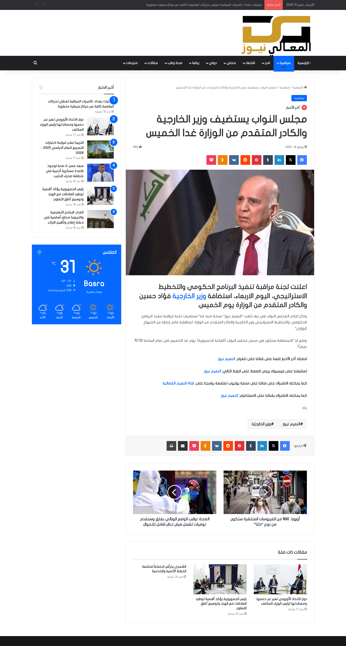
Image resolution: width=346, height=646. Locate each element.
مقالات (152, 63)
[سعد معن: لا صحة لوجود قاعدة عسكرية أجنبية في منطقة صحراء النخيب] (100, 173)
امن (267, 63)
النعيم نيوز (291, 424)
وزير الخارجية (189, 296)
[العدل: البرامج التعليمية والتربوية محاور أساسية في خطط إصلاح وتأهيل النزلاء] (100, 219)
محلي (231, 63)
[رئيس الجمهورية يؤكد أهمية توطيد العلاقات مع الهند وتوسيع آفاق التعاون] (220, 579)
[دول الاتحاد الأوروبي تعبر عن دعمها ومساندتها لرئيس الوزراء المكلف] (280, 579)
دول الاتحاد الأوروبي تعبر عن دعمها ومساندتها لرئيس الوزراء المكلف (62, 124)
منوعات (132, 63)
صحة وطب (175, 63)
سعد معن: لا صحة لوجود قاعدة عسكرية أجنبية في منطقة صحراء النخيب (65, 171)
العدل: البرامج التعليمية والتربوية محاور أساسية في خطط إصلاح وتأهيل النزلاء (64, 217)
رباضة (195, 63)
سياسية (285, 63)
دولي (213, 63)
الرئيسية (304, 63)
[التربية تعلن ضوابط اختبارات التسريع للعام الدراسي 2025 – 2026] (100, 149)
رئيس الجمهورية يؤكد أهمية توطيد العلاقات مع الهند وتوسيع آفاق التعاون (221, 603)
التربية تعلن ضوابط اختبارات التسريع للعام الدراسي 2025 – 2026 (62, 148)
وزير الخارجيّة (261, 424)
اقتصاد (250, 63)
